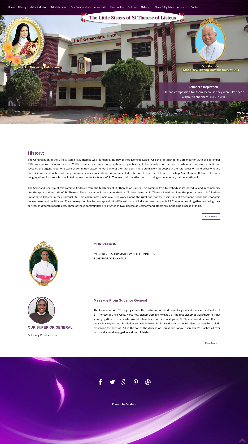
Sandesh (131, 404)
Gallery (146, 8)
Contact (195, 7)
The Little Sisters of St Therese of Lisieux (132, 17)
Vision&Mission (38, 7)
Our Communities (80, 7)
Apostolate (100, 7)
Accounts (182, 7)
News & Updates (164, 7)
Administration (59, 7)
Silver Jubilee (117, 7)
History (22, 7)
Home (12, 7)
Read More (211, 216)
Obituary (133, 7)
